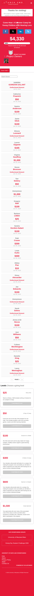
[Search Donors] (9, 96)
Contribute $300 (17, 491)
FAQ (3, 575)
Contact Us (5, 582)
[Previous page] (11, 398)
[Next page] (22, 398)
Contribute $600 (17, 515)
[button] (2, 37)
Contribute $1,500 (17, 539)
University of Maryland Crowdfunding (14, 572)
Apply (3, 581)
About (4, 577)
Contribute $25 (17, 422)
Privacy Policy (6, 579)
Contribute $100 (17, 467)
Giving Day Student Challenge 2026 (16, 562)
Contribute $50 (17, 445)
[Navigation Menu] (31, 3)
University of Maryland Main (17, 556)
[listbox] (17, 37)
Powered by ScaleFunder (24, 584)
